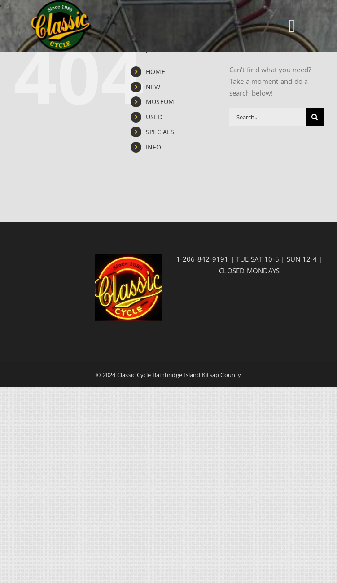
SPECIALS (160, 131)
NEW (153, 87)
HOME (155, 71)
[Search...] (267, 117)
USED (154, 117)
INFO (153, 147)
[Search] (315, 117)
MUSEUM (160, 101)
